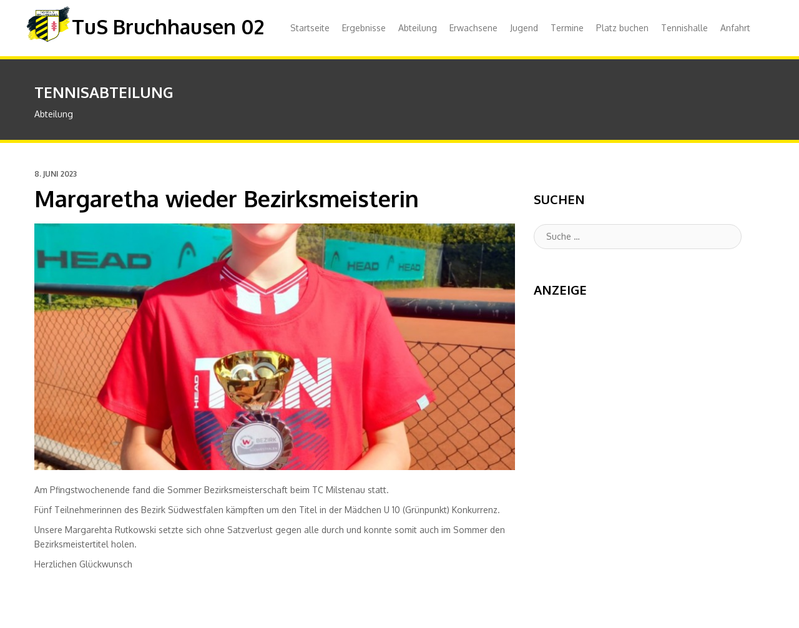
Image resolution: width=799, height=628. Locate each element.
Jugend (524, 27)
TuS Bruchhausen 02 (168, 26)
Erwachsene (473, 27)
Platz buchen (622, 27)
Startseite (310, 27)
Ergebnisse (364, 27)
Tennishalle (684, 27)
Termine (567, 27)
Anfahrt (735, 27)
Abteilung (417, 27)
